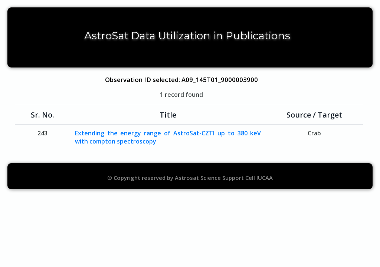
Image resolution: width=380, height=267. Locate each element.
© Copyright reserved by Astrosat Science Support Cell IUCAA (190, 177)
